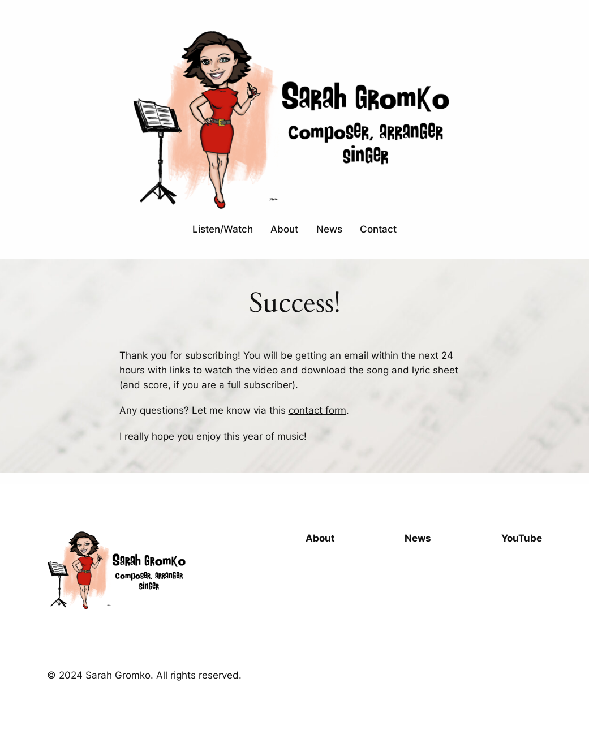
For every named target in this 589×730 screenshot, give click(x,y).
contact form (317, 410)
